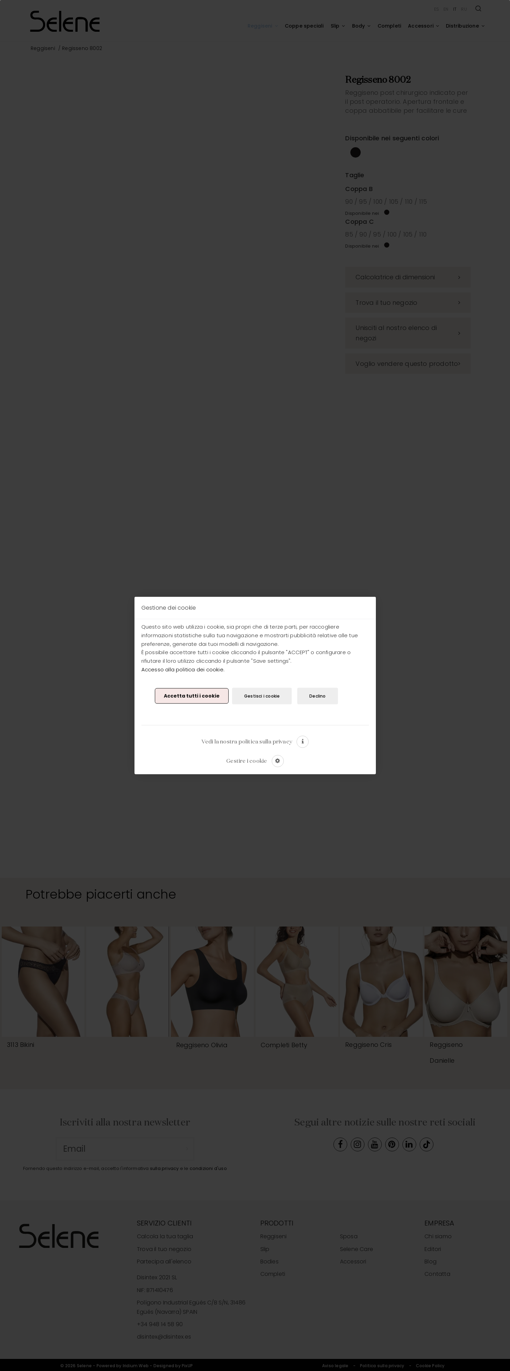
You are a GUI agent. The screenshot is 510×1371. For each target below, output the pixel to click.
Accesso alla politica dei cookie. (183, 669)
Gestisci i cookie (262, 696)
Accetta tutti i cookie (192, 695)
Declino (317, 696)
